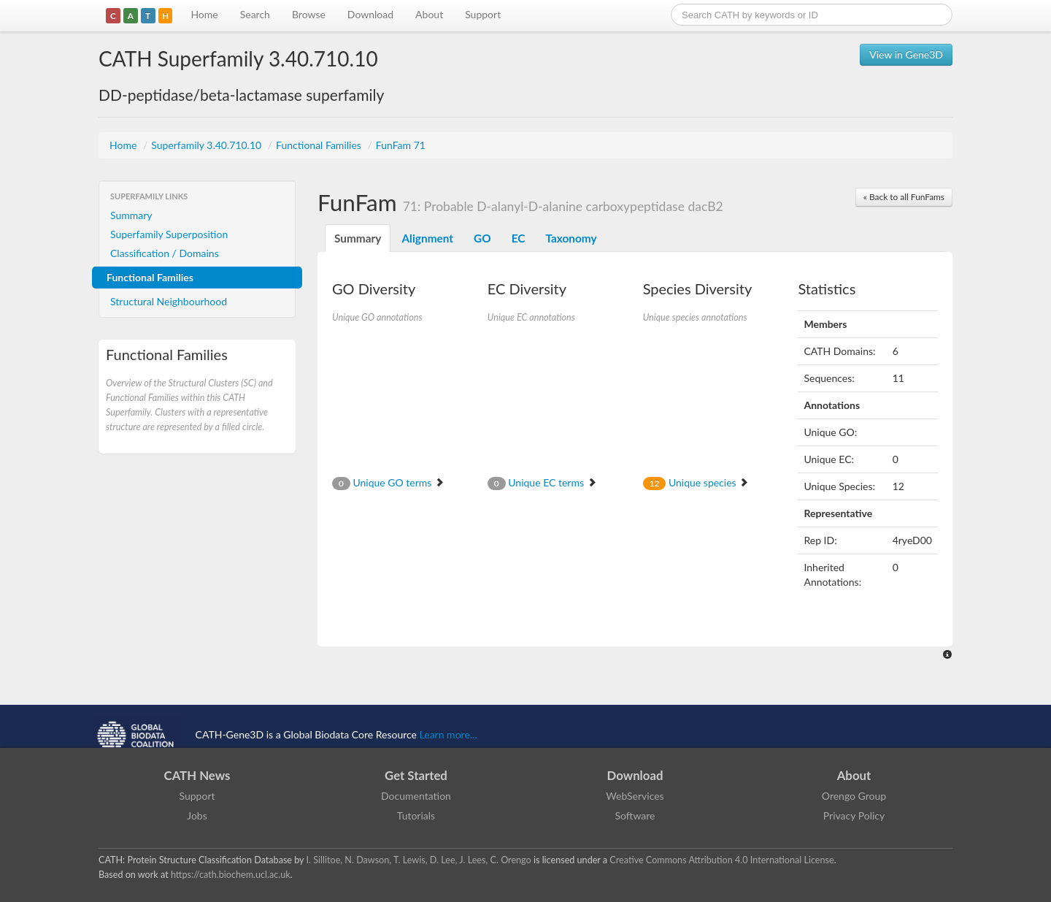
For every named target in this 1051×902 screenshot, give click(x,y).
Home (203, 14)
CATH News (197, 775)
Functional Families (319, 145)
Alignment (427, 238)
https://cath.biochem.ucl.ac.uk (230, 874)
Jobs (197, 815)
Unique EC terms (542, 482)
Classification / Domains (164, 253)
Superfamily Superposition (169, 234)
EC (519, 238)
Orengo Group (854, 796)
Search (255, 14)
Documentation (416, 796)
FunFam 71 (401, 145)
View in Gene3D (906, 54)
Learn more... (448, 734)
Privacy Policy (854, 815)
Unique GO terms (388, 482)
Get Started (416, 775)
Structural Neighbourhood (168, 301)
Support (483, 14)
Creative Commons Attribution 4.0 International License (721, 860)
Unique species (696, 482)
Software (635, 815)
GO (482, 238)
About (429, 14)
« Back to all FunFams (903, 196)
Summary (131, 215)
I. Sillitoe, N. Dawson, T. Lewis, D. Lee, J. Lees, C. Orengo (419, 860)
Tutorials (416, 815)
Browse (309, 14)
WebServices (634, 796)
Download (370, 14)
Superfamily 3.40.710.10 (207, 145)
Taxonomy (570, 238)
